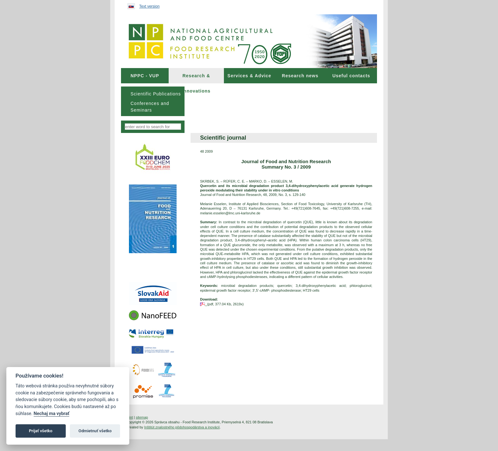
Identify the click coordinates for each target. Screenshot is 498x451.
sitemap (142, 417)
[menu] (153, 101)
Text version (149, 6)
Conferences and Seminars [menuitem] (150, 107)
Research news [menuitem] (300, 75)
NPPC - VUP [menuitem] (145, 75)
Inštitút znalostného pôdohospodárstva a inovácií (182, 427)
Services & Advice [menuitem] (249, 75)
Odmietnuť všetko (94, 430)
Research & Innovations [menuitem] (196, 78)
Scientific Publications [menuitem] (156, 93)
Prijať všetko (40, 430)
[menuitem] (145, 75)
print (129, 417)
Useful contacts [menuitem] (351, 75)
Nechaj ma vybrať (51, 413)
